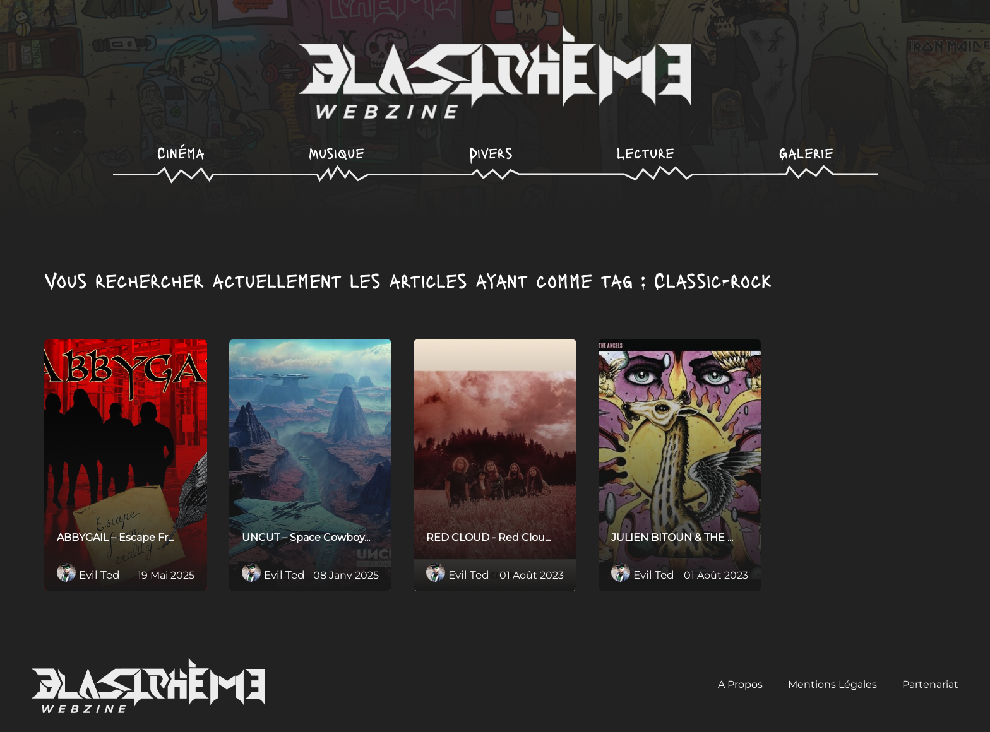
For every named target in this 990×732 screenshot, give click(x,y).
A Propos (740, 684)
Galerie (806, 152)
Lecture (645, 152)
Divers (491, 152)
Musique (336, 152)
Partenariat (930, 684)
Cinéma (181, 152)
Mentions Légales (832, 684)
